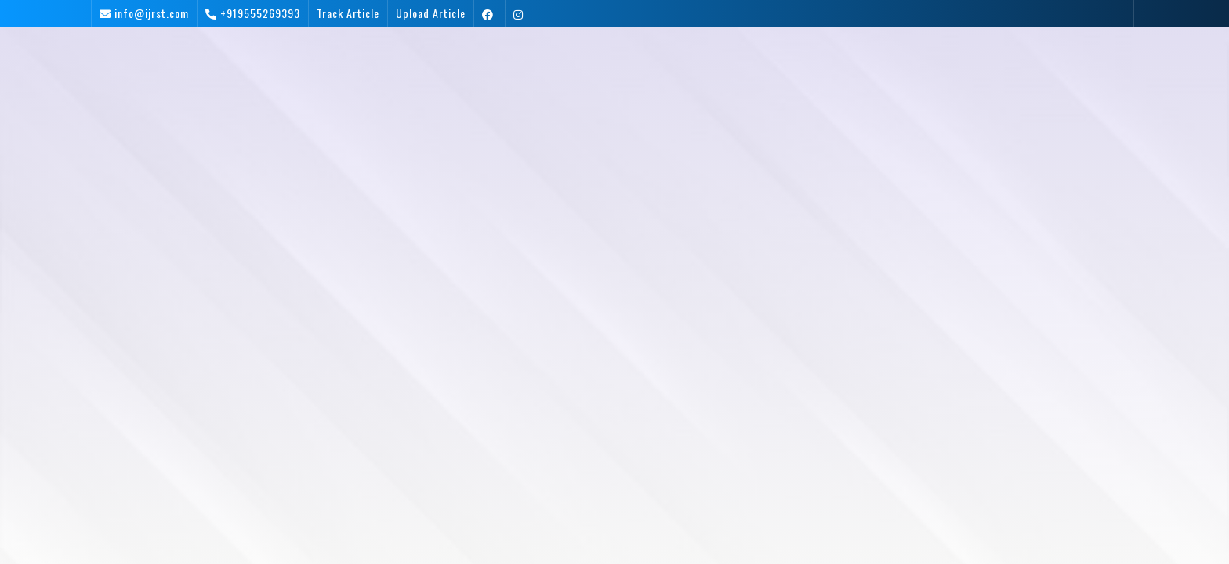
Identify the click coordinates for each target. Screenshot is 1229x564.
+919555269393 (260, 13)
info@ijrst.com (151, 13)
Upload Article (431, 13)
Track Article (348, 13)
